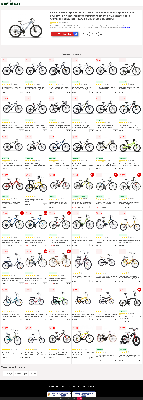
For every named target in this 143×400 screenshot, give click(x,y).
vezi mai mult (126, 27)
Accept (79, 398)
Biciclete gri (8, 374)
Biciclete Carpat (21, 374)
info (21, 92)
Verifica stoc (68, 34)
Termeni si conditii (54, 386)
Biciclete (33, 374)
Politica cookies (88, 386)
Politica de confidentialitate (72, 386)
